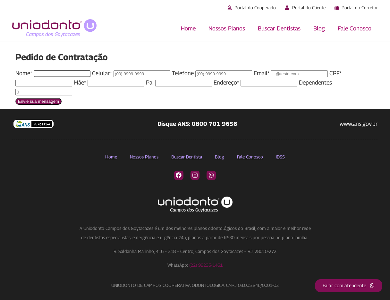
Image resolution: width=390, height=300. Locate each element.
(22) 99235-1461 (206, 265)
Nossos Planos (226, 28)
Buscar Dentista (186, 156)
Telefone (183, 73)
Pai (150, 82)
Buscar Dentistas (279, 28)
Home (188, 28)
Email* (261, 73)
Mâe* (80, 82)
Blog (319, 28)
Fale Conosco (354, 28)
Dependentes (315, 82)
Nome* (23, 73)
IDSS (280, 156)
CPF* (335, 73)
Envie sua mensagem (38, 101)
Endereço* (226, 82)
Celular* (102, 73)
